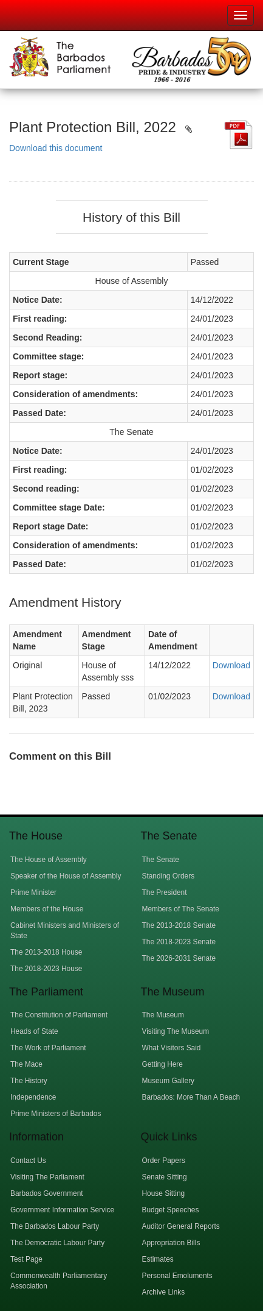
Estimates (158, 1259)
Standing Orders (168, 876)
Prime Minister (33, 892)
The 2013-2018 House (46, 952)
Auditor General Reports (181, 1226)
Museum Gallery (168, 1080)
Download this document (55, 148)
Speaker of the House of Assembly (65, 876)
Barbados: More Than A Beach (191, 1097)
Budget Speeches (170, 1210)
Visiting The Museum (176, 1031)
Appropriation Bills (171, 1243)
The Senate (160, 859)
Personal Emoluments (177, 1275)
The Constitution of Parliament (59, 1015)
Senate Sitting (164, 1177)
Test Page (26, 1259)
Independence (33, 1097)
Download (231, 665)
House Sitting (163, 1193)
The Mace (26, 1064)
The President (164, 892)
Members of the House (46, 909)
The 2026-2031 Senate (179, 958)
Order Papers (163, 1160)
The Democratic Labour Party (57, 1243)
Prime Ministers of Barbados (55, 1113)
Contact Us (28, 1160)
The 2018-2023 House (46, 968)
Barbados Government (46, 1193)
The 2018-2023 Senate (179, 942)
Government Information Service (62, 1210)
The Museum (163, 1015)
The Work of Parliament (48, 1048)
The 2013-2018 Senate (179, 925)
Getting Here (162, 1064)
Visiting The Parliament (47, 1177)
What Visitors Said (171, 1048)
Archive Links (163, 1292)
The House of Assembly (48, 859)
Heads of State (34, 1031)
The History (28, 1080)
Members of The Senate (180, 909)
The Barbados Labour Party (54, 1226)
